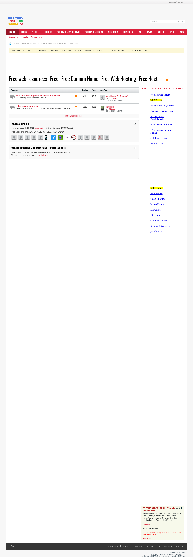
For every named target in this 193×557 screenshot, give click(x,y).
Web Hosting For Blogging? (117, 96)
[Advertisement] (51, 8)
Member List (14, 37)
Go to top (179, 546)
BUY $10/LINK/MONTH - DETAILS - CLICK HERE (162, 88)
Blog (158, 546)
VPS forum (137, 546)
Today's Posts (36, 37)
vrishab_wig (43, 155)
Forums (12, 32)
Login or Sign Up (177, 2)
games (149, 32)
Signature (146, 524)
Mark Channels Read (73, 116)
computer (128, 32)
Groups (48, 32)
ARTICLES (36, 32)
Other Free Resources (27, 106)
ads (182, 32)
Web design (113, 32)
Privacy (125, 546)
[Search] (165, 21)
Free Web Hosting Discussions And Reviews (38, 95)
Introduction (111, 107)
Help (103, 546)
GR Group (113, 98)
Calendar (25, 37)
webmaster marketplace (68, 32)
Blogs (24, 32)
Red (13, 546)
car (139, 32)
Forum (16, 43)
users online (40, 128)
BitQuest (112, 109)
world (161, 32)
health (172, 32)
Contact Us (113, 546)
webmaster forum (94, 32)
